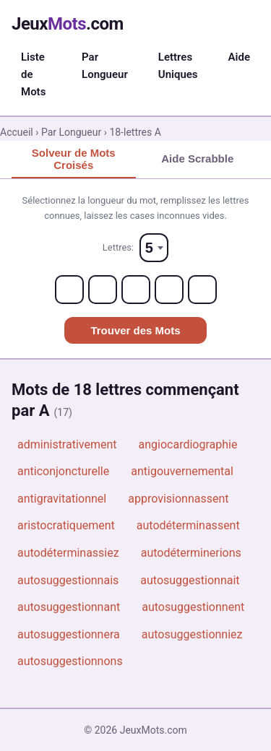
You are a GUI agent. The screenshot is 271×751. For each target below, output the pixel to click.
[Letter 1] (69, 289)
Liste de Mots (33, 74)
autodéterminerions (191, 553)
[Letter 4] (169, 289)
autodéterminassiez (68, 553)
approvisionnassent (178, 498)
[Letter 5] (202, 289)
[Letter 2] (102, 289)
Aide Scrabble (197, 158)
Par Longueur (105, 66)
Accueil (16, 132)
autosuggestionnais (68, 580)
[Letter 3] (135, 289)
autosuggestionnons (70, 661)
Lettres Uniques (178, 66)
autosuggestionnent (193, 607)
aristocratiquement (66, 525)
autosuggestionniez (192, 634)
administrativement (67, 444)
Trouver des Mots (135, 330)
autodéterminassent (188, 525)
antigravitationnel (61, 498)
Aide (239, 57)
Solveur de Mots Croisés (74, 159)
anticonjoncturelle (63, 471)
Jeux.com (68, 24)
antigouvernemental (182, 471)
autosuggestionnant (68, 607)
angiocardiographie (188, 444)
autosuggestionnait (189, 580)
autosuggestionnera (68, 634)
